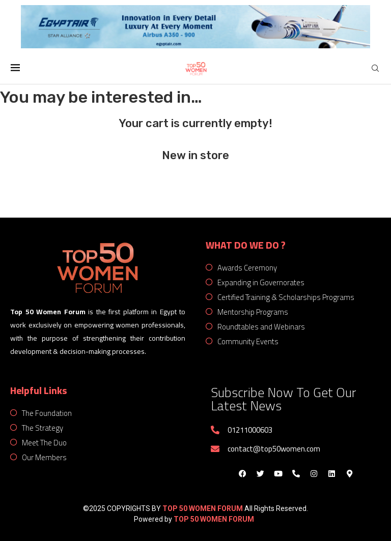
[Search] (375, 69)
